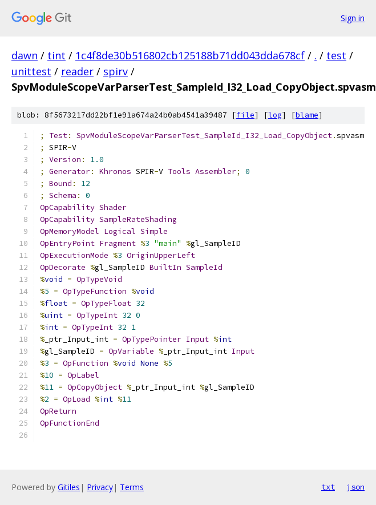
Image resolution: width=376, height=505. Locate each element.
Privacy (100, 487)
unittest (31, 71)
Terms (132, 487)
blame (307, 115)
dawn (24, 55)
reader (77, 71)
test (336, 55)
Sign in (353, 18)
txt (328, 487)
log (275, 115)
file (245, 115)
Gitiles (69, 487)
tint (56, 55)
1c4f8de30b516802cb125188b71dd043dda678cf (190, 55)
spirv (115, 71)
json (355, 487)
